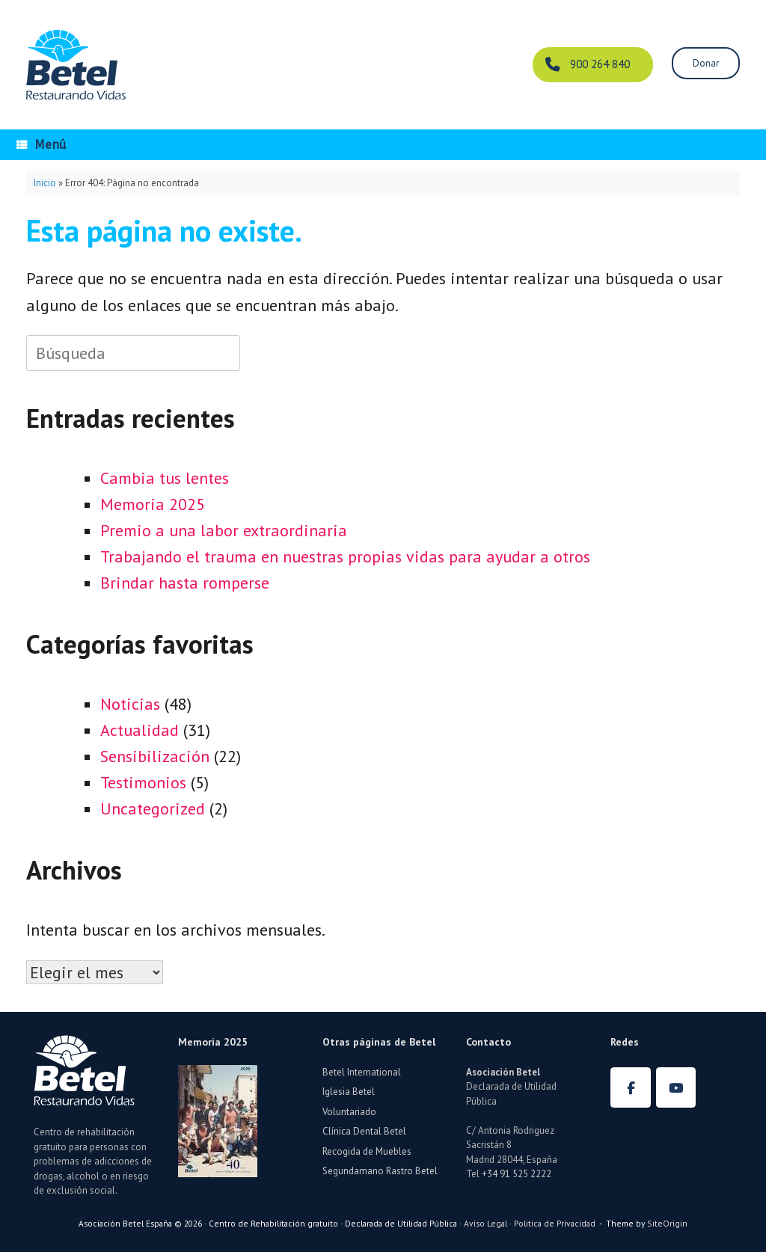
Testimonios (143, 782)
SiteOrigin (667, 1223)
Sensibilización (154, 756)
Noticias (130, 703)
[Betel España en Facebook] (630, 1087)
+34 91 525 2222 (516, 1173)
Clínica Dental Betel (364, 1131)
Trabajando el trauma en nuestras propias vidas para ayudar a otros (345, 556)
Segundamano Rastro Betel (380, 1170)
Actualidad (139, 729)
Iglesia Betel (348, 1091)
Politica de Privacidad (554, 1223)
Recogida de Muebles (366, 1151)
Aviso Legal (485, 1223)
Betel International (361, 1072)
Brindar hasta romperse (184, 582)
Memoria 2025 (152, 504)
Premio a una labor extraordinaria (223, 530)
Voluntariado (349, 1111)
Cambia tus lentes (164, 477)
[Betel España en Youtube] (676, 1087)
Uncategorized (152, 808)
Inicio (45, 183)
